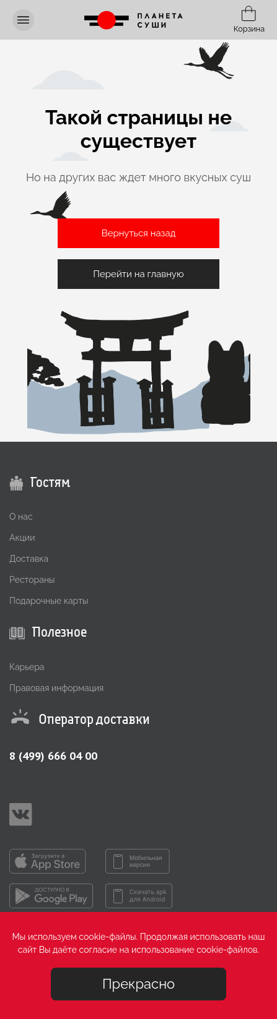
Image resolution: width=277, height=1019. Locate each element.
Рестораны (32, 580)
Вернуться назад (139, 233)
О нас (21, 517)
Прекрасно (138, 984)
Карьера (26, 667)
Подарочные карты (48, 601)
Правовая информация (56, 688)
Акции (22, 538)
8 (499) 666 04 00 (53, 756)
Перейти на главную (138, 274)
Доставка (28, 559)
